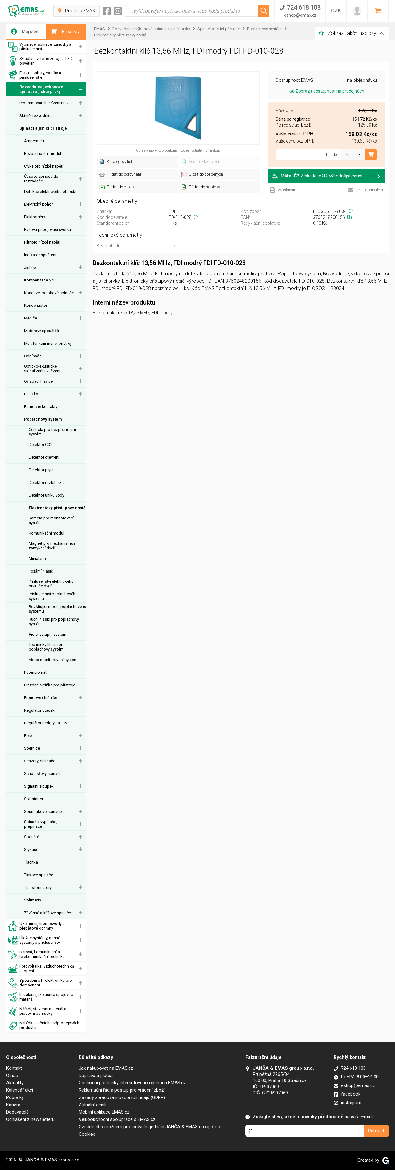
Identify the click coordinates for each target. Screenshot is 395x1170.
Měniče (30, 318)
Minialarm (37, 558)
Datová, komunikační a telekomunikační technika (36, 954)
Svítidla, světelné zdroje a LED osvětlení (40, 61)
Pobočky (15, 1097)
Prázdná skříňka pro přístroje (49, 685)
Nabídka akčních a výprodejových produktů (43, 1025)
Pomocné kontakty (40, 406)
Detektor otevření (44, 457)
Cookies (87, 1134)
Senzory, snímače (39, 761)
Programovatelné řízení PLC (43, 103)
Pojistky (31, 394)
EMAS (99, 29)
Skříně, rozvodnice (35, 115)
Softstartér (33, 799)
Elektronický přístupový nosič (57, 508)
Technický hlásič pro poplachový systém (47, 647)
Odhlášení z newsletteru (30, 1119)
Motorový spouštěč (41, 330)
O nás (12, 1075)
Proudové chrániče (40, 697)
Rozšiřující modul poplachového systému (57, 609)
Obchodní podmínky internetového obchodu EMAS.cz (132, 1082)
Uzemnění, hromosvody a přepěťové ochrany (36, 926)
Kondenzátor (35, 305)
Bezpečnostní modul (42, 153)
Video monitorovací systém (53, 659)
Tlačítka (31, 862)
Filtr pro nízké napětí (42, 242)
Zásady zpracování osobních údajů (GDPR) (122, 1097)
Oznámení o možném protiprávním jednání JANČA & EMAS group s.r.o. (150, 1127)
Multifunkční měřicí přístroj (47, 343)
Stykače (31, 849)
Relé (28, 735)
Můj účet (25, 31)
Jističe (30, 267)
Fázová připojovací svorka (47, 229)
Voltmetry (32, 900)
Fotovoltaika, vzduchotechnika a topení (41, 968)
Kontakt (14, 1068)
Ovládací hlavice (38, 381)
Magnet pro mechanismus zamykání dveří (52, 545)
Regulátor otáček (39, 710)
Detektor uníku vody (46, 495)
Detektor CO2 (40, 444)
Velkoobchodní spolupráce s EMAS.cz (117, 1119)
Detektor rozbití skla (47, 482)
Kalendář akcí (19, 1090)
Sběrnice (32, 748)
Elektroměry (34, 216)
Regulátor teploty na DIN (45, 723)
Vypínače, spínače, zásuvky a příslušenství (39, 47)
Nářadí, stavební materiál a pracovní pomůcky (37, 1011)
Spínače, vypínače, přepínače (40, 824)
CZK (336, 11)
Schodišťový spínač (42, 773)
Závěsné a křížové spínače (47, 912)
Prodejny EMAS (76, 10)
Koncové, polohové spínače (49, 292)
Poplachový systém (43, 419)
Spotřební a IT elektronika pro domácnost (40, 983)
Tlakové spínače (38, 874)
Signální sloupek (39, 786)
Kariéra (13, 1105)
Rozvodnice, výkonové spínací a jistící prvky (35, 89)
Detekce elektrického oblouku (50, 191)
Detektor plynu (42, 470)
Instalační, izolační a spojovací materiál (41, 997)
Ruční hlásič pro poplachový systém (54, 621)
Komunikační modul (46, 533)
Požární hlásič (41, 571)
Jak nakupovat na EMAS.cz (106, 1068)
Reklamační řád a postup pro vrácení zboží (121, 1090)
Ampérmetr (34, 141)
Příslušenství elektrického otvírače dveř (51, 583)
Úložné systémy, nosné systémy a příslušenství (34, 940)
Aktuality (14, 1082)
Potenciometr (36, 672)
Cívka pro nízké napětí (43, 166)
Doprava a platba (96, 1075)
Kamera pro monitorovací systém (51, 520)
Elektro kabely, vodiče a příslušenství (34, 75)
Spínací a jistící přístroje (43, 128)
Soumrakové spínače (43, 811)
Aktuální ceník (92, 1105)
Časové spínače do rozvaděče (41, 178)
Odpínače (32, 356)
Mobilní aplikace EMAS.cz (104, 1112)
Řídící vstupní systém (47, 634)
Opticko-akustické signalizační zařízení (42, 368)
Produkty (65, 31)
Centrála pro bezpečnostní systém (52, 431)
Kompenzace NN (39, 280)
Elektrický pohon (39, 204)
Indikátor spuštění (40, 254)
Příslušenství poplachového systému (53, 596)
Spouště (31, 837)
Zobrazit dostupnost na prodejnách (326, 91)
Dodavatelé (17, 1112)
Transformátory (38, 887)
